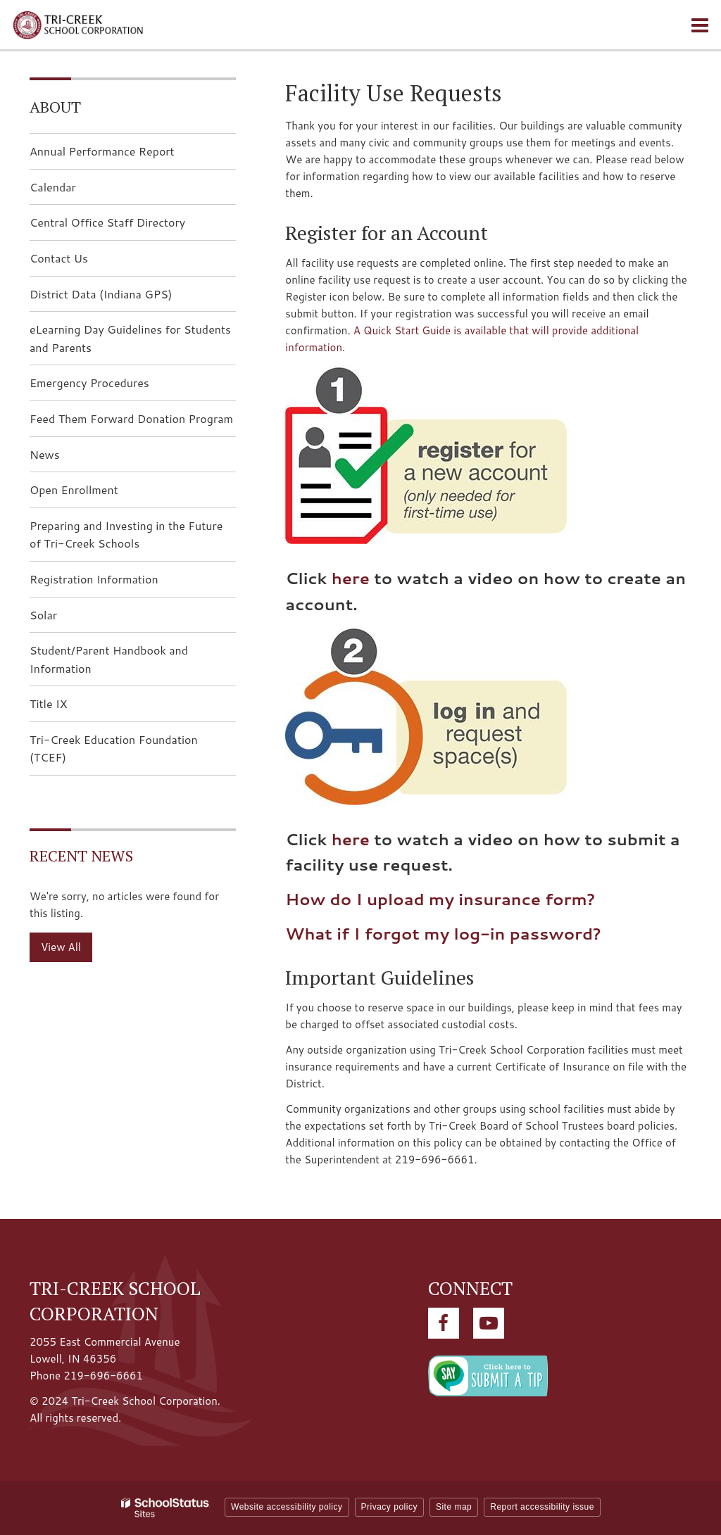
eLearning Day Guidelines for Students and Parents (130, 338)
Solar (43, 615)
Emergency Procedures (89, 382)
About (55, 106)
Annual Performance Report (102, 151)
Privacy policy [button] (389, 1507)
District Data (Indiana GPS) (123, 298)
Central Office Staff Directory (107, 222)
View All (61, 947)
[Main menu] (700, 24)
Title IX (48, 703)
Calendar (53, 187)
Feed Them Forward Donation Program (131, 418)
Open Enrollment (74, 489)
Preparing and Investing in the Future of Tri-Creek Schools (126, 534)
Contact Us (59, 258)
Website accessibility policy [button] (287, 1507)
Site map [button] (454, 1507)
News (45, 454)
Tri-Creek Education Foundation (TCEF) (114, 753)
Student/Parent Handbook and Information (109, 659)
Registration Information (94, 579)
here (351, 578)
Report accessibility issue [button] (542, 1507)
